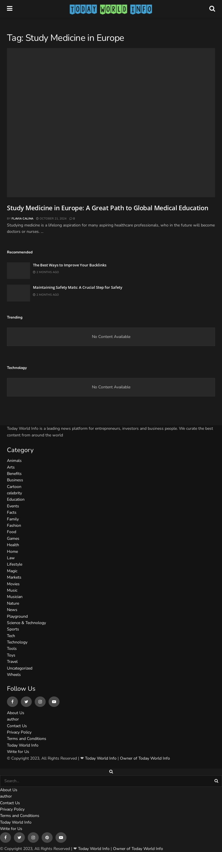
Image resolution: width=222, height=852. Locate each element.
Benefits (14, 473)
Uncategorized (19, 668)
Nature (13, 603)
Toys (11, 655)
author (13, 719)
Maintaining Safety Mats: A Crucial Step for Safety (77, 287)
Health (13, 545)
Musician (15, 596)
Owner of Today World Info (145, 758)
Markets (14, 577)
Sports (13, 629)
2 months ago (46, 272)
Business (15, 480)
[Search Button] (217, 781)
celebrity (14, 493)
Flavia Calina (22, 219)
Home (12, 551)
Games (13, 538)
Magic (12, 571)
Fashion (14, 525)
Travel (12, 661)
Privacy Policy (19, 732)
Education (16, 499)
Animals (14, 460)
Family (13, 519)
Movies (13, 584)
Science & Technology (26, 623)
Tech (11, 636)
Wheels (14, 674)
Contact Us (17, 726)
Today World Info (22, 745)
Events (13, 506)
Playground (17, 616)
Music (12, 590)
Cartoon (14, 486)
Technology (17, 642)
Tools (12, 648)
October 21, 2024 (51, 219)
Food (11, 532)
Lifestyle (14, 564)
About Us (15, 713)
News (12, 610)
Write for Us (18, 751)
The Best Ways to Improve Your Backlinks (69, 265)
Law (11, 558)
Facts (11, 512)
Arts (11, 467)
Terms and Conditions (26, 738)
